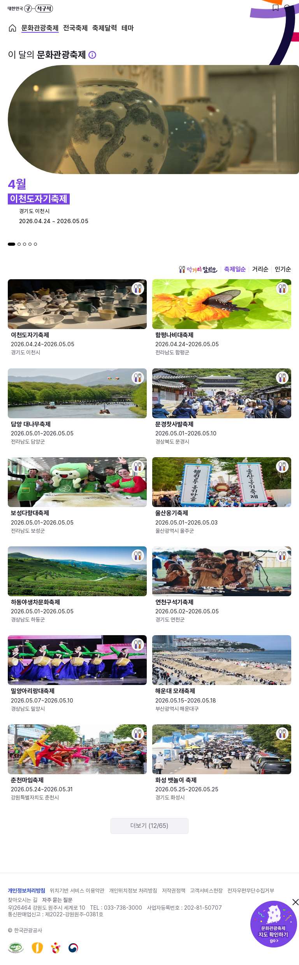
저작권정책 (173, 891)
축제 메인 (12, 28)
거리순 (260, 269)
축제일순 (235, 269)
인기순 (283, 269)
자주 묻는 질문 (57, 900)
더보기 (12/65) (149, 825)
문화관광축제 (40, 28)
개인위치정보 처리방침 (133, 891)
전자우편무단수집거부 (250, 891)
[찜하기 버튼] (276, 8)
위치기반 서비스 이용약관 (77, 891)
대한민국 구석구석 (30, 8)
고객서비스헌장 (206, 891)
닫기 (295, 901)
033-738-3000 (123, 908)
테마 (127, 28)
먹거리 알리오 (198, 269)
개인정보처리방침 (26, 891)
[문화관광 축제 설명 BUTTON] (92, 55)
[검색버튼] (287, 8)
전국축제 (75, 28)
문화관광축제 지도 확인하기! (273, 924)
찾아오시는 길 (22, 900)
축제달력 (104, 28)
